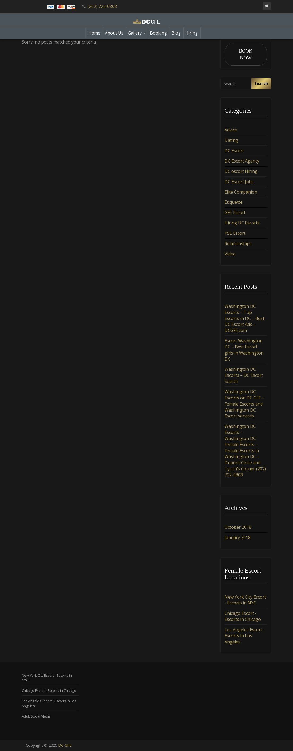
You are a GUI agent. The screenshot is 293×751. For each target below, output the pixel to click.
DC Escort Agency (242, 161)
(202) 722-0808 (102, 6)
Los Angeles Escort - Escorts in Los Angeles (245, 636)
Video (230, 254)
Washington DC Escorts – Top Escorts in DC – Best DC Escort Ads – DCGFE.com (244, 318)
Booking (158, 33)
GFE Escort (235, 212)
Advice (231, 130)
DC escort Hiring (241, 171)
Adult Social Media (36, 716)
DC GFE (64, 745)
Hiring (191, 33)
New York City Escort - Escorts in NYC (245, 600)
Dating (231, 140)
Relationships (238, 243)
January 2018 (238, 537)
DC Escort (234, 150)
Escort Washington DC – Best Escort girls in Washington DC (244, 350)
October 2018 (238, 527)
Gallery (136, 33)
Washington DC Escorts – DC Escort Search (244, 375)
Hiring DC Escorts (242, 223)
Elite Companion (241, 192)
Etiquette (234, 202)
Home (94, 33)
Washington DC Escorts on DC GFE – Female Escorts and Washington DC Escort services (244, 404)
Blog (176, 33)
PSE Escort (235, 233)
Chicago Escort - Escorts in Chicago (243, 616)
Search (261, 83)
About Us (114, 33)
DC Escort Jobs (239, 182)
